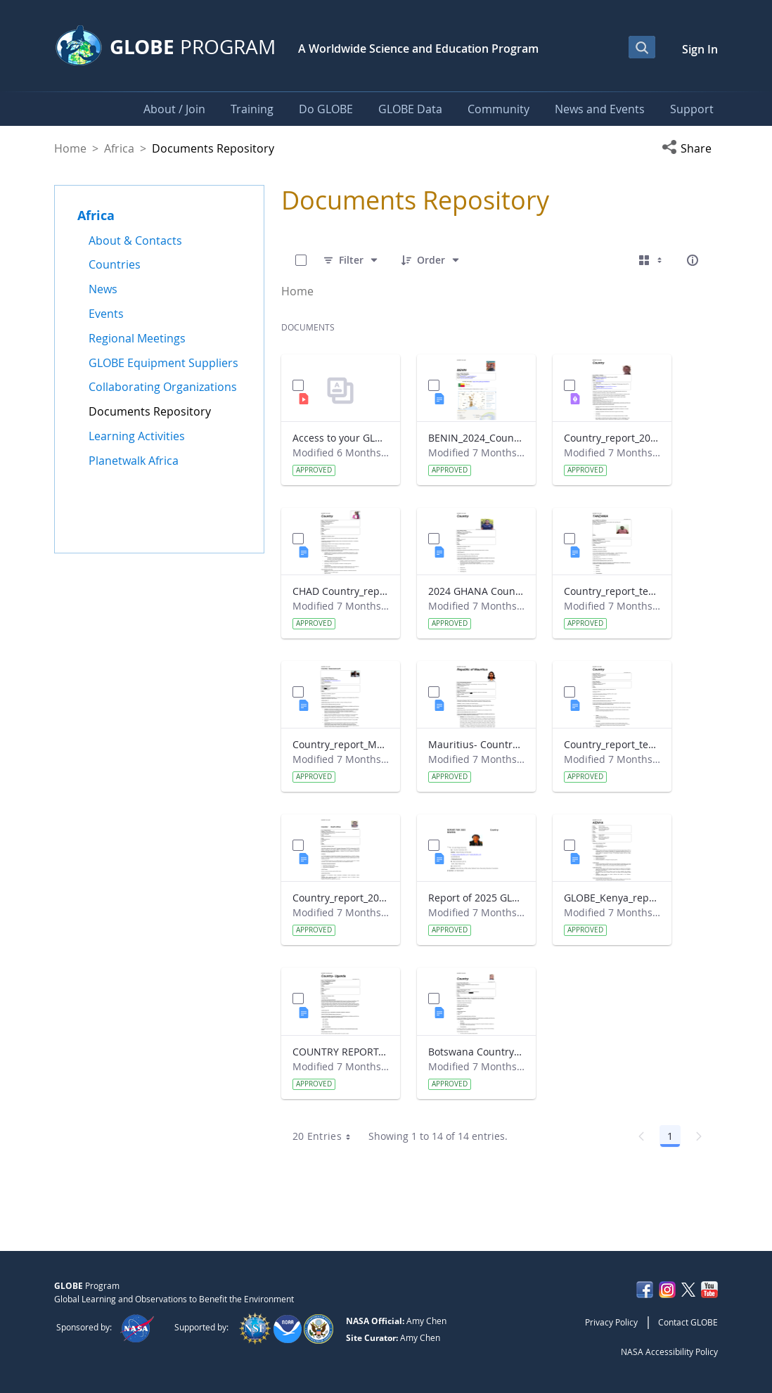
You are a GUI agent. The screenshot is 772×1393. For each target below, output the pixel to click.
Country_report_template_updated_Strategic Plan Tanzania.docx (612, 591)
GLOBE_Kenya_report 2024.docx (612, 897)
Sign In (700, 49)
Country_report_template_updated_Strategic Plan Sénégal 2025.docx (612, 744)
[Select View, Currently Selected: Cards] (651, 260)
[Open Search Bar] (642, 47)
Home (70, 148)
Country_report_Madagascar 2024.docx (340, 744)
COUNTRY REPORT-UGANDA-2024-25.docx (340, 1051)
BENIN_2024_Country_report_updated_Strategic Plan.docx (476, 437)
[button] (690, 148)
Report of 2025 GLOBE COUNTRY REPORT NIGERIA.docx (476, 897)
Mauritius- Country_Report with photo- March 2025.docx (476, 744)
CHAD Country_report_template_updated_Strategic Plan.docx (340, 591)
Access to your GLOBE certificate (340, 437)
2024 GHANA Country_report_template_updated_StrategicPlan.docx (476, 591)
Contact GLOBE (688, 1322)
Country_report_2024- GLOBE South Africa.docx (340, 897)
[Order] (431, 260)
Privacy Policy (611, 1322)
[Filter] (351, 260)
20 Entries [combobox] (326, 1136)
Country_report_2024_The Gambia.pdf (612, 437)
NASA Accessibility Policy (669, 1351)
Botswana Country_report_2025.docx (476, 1051)
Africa (119, 148)
